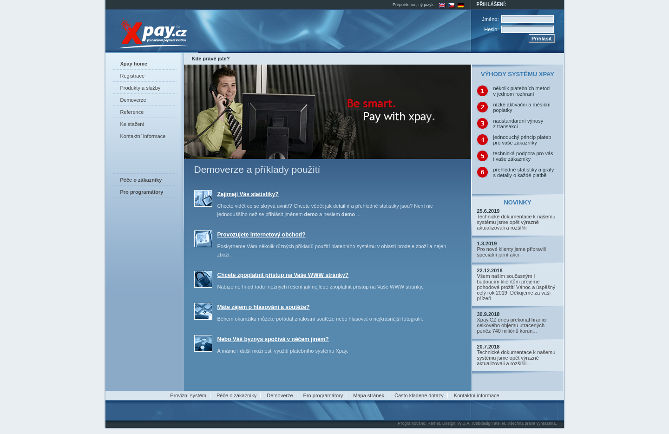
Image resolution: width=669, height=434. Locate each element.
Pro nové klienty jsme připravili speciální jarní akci (511, 251)
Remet (433, 423)
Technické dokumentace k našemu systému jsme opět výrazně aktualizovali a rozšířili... (516, 357)
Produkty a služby (140, 88)
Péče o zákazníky (236, 395)
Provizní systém (188, 395)
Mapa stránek (368, 395)
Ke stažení (132, 124)
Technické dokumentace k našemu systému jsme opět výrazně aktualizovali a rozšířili (516, 222)
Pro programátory (323, 395)
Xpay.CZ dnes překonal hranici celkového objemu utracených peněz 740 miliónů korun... (512, 325)
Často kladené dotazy (419, 395)
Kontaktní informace (143, 136)
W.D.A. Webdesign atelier (481, 423)
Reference (132, 112)
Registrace (132, 76)
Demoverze (133, 100)
